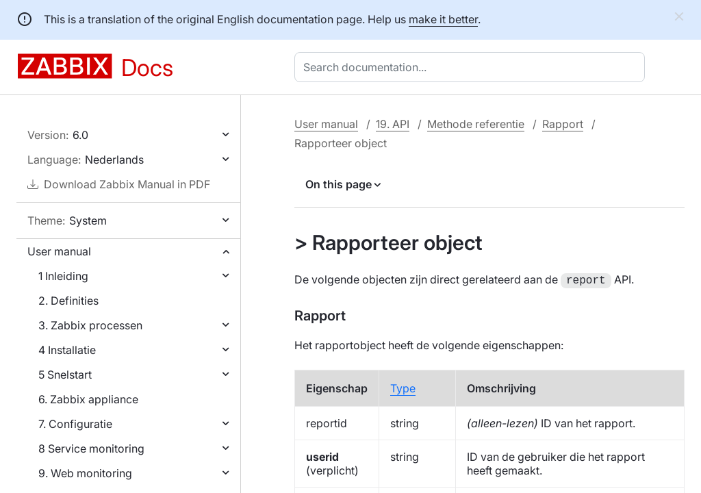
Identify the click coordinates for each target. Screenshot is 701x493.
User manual (59, 251)
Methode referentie (475, 124)
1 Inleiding (63, 276)
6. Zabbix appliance (88, 399)
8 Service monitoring (91, 448)
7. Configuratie (75, 424)
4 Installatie (67, 350)
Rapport (562, 124)
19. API (392, 124)
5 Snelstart (65, 374)
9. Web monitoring (85, 473)
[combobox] (472, 67)
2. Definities (68, 300)
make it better (443, 19)
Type (403, 387)
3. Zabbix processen (90, 325)
